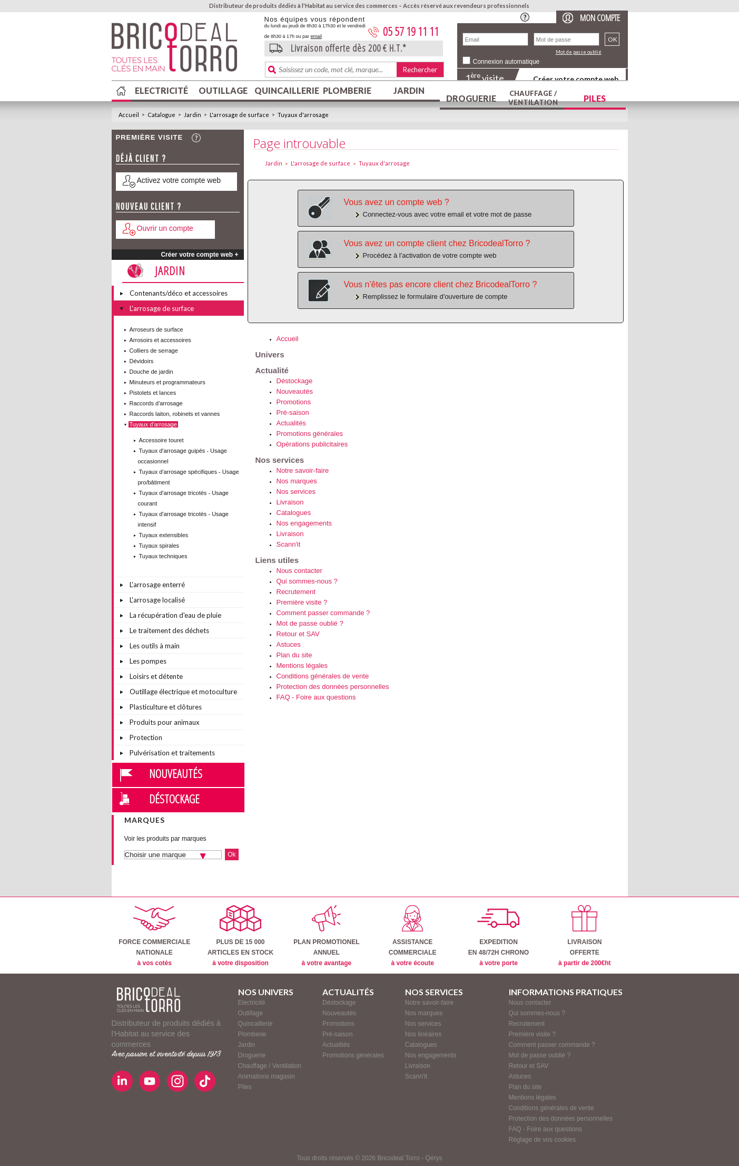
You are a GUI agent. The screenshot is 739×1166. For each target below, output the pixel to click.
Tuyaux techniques (163, 556)
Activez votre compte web (179, 180)
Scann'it (289, 544)
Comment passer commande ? (323, 613)
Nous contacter (299, 571)
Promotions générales (310, 434)
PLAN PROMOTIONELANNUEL (326, 936)
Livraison (290, 502)
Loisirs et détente (156, 676)
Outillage (223, 90)
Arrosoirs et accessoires (160, 340)
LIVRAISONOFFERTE (584, 936)
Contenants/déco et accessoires (179, 293)
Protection (146, 737)
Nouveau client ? (149, 206)
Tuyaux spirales (159, 545)
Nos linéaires (423, 1034)
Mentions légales (302, 665)
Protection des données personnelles (333, 687)
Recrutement (296, 592)
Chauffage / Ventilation (533, 97)
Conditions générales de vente (323, 676)
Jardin (409, 90)
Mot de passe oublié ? (310, 623)
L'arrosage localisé (157, 600)
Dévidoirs (142, 361)
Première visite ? (302, 602)
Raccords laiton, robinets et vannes (175, 414)
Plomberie (347, 90)
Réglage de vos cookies (542, 1139)
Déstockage (174, 799)
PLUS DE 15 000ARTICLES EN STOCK (240, 936)
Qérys (434, 1158)
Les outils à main (155, 646)
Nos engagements (304, 523)
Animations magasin (266, 1076)
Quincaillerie (285, 90)
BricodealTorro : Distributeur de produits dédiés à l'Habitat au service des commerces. (184, 51)
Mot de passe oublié (579, 52)
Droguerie (471, 98)
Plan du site (294, 655)
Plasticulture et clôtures (166, 707)
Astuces (289, 644)
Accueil (129, 114)
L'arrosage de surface (239, 114)
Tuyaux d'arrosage (303, 114)
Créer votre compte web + (199, 254)
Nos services (296, 491)
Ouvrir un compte (165, 228)
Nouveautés (175, 773)
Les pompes (148, 661)
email (316, 36)
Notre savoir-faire (303, 470)
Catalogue (161, 114)
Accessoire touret (161, 440)
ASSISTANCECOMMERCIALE (413, 936)
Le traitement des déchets (169, 630)
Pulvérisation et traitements (172, 753)
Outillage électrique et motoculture (183, 691)
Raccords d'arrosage (156, 403)
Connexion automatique (506, 61)
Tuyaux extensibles (164, 535)
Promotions (294, 402)
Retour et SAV (298, 634)
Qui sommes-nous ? (307, 581)
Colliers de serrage (154, 350)
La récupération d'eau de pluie (175, 615)
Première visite (149, 137)
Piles (595, 98)
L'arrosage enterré (157, 584)
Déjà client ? (141, 158)
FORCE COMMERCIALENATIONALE (154, 936)
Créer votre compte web (575, 78)
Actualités (291, 423)
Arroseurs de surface (156, 329)
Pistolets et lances (153, 393)
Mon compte (600, 18)
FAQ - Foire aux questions (316, 697)
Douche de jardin (151, 371)
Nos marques (297, 481)
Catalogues (294, 513)
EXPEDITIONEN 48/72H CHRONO (498, 936)
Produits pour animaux (165, 722)
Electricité (161, 90)
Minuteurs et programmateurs (167, 382)
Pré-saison (293, 412)
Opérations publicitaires (312, 444)
